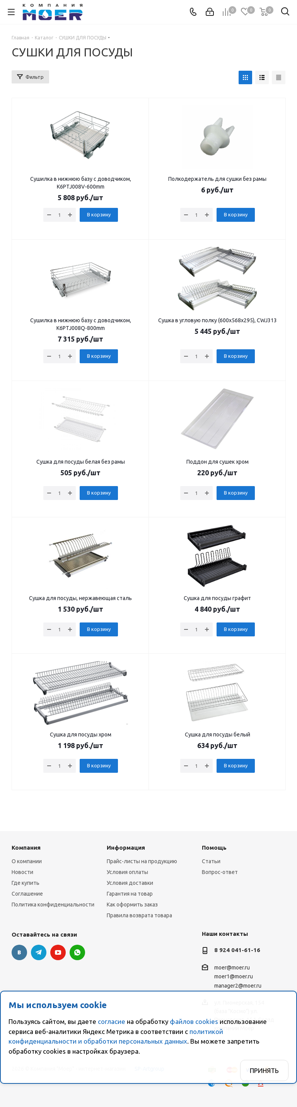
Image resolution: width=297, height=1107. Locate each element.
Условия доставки (130, 883)
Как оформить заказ (132, 904)
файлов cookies (194, 1021)
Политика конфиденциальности (53, 904)
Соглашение (27, 894)
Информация (126, 847)
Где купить (25, 883)
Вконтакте (19, 952)
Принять (264, 1070)
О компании (27, 861)
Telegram (38, 952)
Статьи (211, 861)
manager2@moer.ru (237, 986)
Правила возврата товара (139, 915)
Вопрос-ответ (220, 872)
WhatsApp (77, 952)
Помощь (214, 847)
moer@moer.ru (232, 967)
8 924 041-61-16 (237, 950)
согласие (111, 1021)
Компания (26, 847)
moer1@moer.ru (233, 977)
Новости (22, 872)
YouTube (58, 952)
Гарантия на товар (130, 894)
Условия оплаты (127, 872)
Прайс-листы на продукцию (142, 861)
